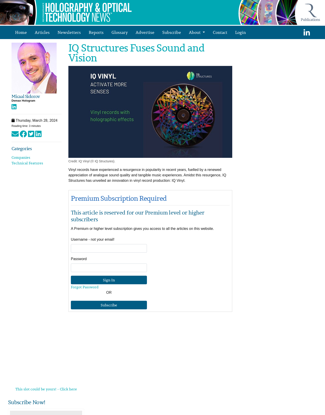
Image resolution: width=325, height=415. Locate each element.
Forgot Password (85, 287)
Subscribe (171, 32)
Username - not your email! (92, 239)
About (195, 32)
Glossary (119, 32)
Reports (96, 32)
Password (79, 259)
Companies (21, 157)
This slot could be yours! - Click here (46, 389)
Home (21, 32)
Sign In (109, 280)
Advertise (145, 32)
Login (240, 32)
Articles (42, 32)
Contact (220, 32)
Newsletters (69, 32)
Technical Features (27, 163)
